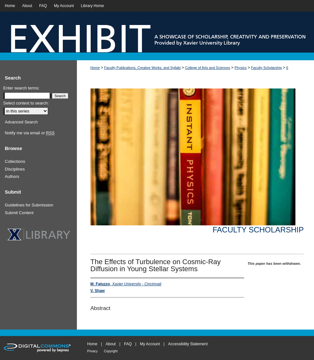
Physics (241, 68)
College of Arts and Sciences (207, 68)
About (111, 344)
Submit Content (19, 212)
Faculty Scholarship (266, 68)
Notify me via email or (29, 133)
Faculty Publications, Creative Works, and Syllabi (142, 68)
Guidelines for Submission (29, 205)
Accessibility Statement (188, 344)
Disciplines (15, 169)
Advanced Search (21, 122)
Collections (15, 161)
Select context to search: (26, 103)
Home (95, 68)
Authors (12, 176)
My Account (150, 344)
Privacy (92, 351)
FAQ (128, 344)
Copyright (111, 351)
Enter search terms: (21, 88)
